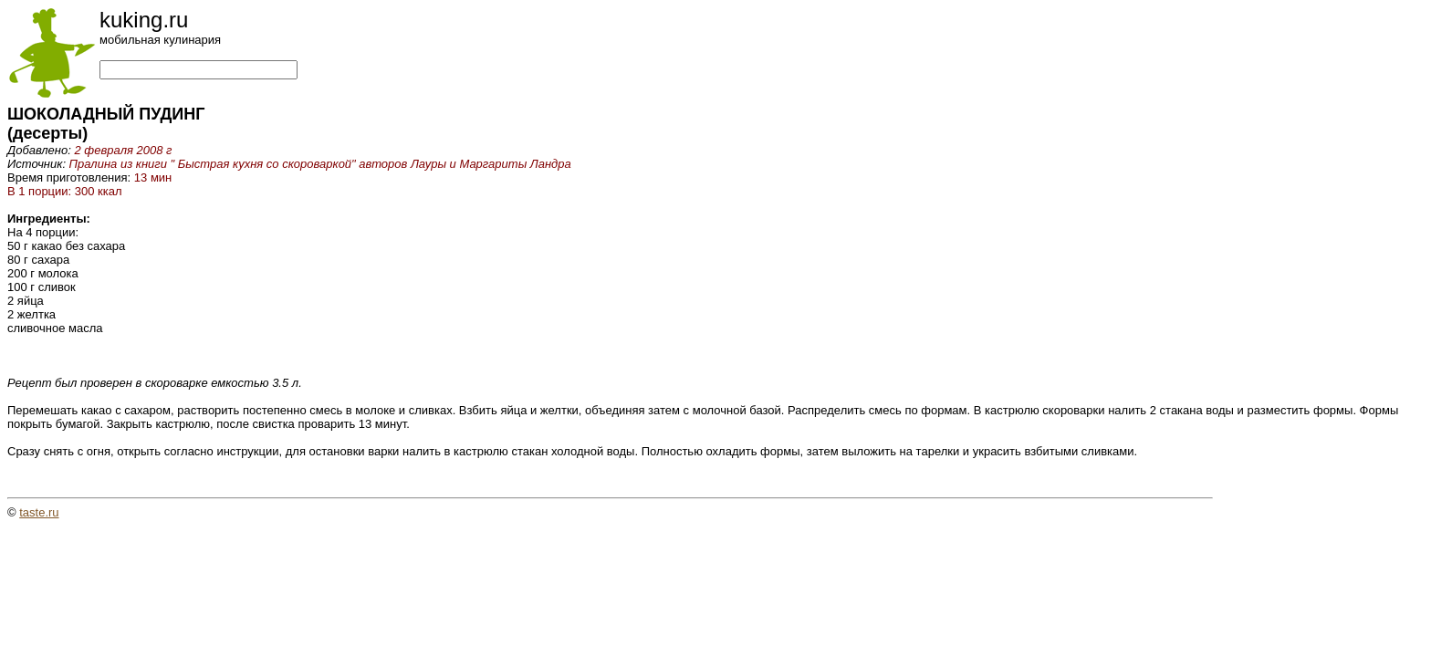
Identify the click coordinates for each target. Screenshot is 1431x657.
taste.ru (38, 512)
